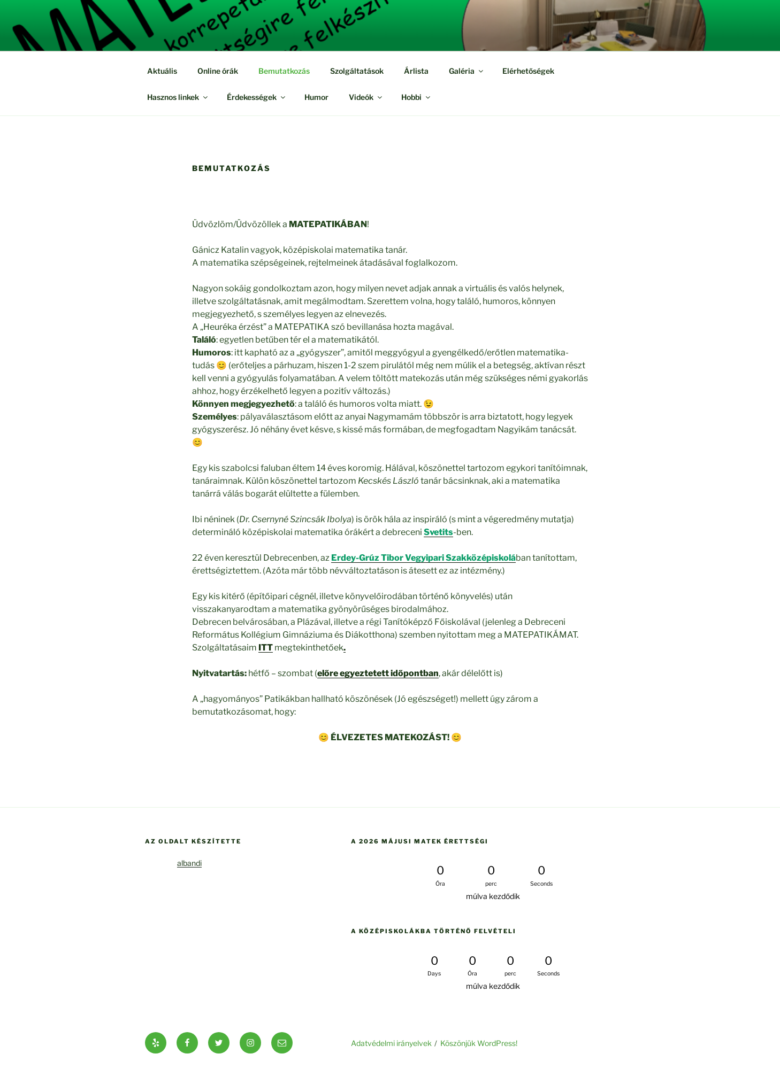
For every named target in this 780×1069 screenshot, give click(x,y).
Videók (366, 97)
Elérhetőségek (528, 70)
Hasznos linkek (178, 97)
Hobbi (416, 97)
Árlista (416, 70)
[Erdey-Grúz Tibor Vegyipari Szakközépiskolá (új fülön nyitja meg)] (423, 558)
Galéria (467, 70)
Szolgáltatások (357, 70)
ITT (265, 647)
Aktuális (162, 70)
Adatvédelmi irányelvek (391, 1043)
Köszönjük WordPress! (478, 1043)
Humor (316, 97)
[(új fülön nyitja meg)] (438, 532)
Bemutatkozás (284, 70)
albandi (189, 862)
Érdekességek (257, 97)
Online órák (217, 70)
